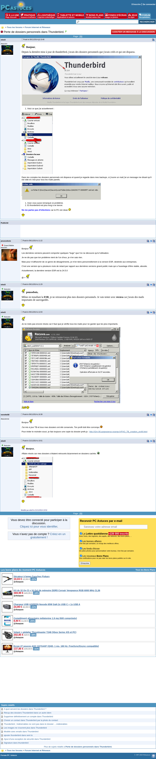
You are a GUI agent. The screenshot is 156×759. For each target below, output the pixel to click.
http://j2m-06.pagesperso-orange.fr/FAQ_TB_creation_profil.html (118, 431)
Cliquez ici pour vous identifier (38, 526)
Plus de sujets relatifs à (78, 747)
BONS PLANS (94, 15)
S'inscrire (136, 4)
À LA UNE (12, 15)
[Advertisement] (78, 681)
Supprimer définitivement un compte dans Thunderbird (28, 716)
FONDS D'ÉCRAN (116, 15)
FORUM (144, 15)
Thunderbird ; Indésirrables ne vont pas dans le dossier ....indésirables (35, 724)
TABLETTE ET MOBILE (70, 15)
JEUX (132, 15)
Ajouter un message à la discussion (133, 32)
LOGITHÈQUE (46, 15)
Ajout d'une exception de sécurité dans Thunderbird (27, 739)
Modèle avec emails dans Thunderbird (21, 731)
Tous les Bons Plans (145, 570)
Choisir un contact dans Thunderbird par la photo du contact (31, 720)
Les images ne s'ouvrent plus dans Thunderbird (25, 728)
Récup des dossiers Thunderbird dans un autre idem (27, 713)
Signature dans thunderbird (16, 743)
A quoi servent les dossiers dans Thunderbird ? (25, 709)
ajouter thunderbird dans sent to (18, 735)
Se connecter (149, 4)
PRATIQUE (28, 15)
